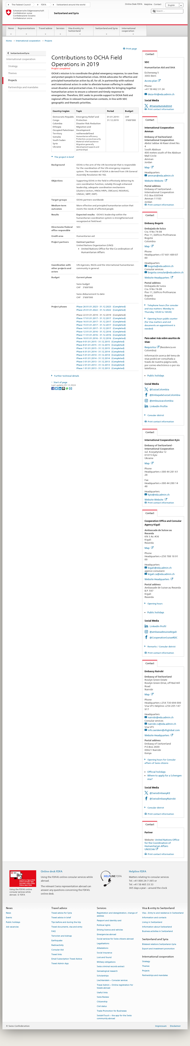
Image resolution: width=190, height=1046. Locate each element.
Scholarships (103, 976)
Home (9, 41)
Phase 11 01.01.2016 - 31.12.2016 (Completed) (101, 335)
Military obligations (106, 962)
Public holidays (155, 375)
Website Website (156, 180)
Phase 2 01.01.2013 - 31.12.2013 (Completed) (100, 365)
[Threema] (63, 388)
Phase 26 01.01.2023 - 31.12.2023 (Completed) (101, 306)
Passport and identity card (109, 921)
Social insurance (104, 953)
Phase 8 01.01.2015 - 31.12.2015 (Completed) (100, 345)
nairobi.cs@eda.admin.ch (162, 723)
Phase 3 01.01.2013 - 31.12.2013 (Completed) (100, 361)
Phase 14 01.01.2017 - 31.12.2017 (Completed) (101, 328)
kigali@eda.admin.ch (160, 567)
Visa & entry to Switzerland (80, 31)
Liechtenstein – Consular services (112, 980)
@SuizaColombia (159, 389)
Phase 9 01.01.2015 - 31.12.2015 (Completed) (100, 341)
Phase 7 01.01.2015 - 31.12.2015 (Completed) (100, 348)
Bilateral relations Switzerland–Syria (159, 944)
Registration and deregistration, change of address (117, 914)
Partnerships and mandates (155, 975)
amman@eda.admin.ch (161, 175)
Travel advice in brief (61, 917)
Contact (148, 54)
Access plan (152, 80)
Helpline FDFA (137, 871)
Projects (145, 971)
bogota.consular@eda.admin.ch (166, 272)
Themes (145, 966)
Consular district (155, 415)
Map (149, 167)
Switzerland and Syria (106, 31)
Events (9, 917)
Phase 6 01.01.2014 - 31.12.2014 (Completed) (100, 351)
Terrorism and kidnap (61, 936)
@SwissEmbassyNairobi (163, 798)
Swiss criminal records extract (110, 966)
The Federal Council (21, 5)
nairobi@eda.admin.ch (160, 717)
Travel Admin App (60, 963)
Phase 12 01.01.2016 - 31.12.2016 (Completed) (101, 331)
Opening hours (155, 603)
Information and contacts (154, 917)
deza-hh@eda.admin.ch (161, 94)
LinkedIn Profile (159, 406)
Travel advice (45, 31)
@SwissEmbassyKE (160, 793)
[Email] (70, 388)
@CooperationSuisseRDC (163, 637)
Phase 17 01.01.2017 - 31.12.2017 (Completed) (101, 318)
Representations (26, 31)
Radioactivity (57, 945)
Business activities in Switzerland (157, 931)
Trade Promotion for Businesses (112, 1011)
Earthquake (56, 940)
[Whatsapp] (67, 388)
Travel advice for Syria (61, 913)
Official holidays (156, 771)
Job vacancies (12, 927)
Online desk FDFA (51, 871)
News (11, 31)
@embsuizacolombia (161, 400)
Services (60, 31)
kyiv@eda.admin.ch (159, 494)
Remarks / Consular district (161, 646)
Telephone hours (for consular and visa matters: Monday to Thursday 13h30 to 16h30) (161, 308)
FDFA (43, 5)
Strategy (146, 961)
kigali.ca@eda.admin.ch (161, 574)
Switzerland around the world (71, 5)
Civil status (102, 1006)
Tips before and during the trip (66, 922)
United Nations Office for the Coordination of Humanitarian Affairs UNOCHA (162, 844)
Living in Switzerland (152, 922)
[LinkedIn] (60, 388)
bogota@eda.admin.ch (160, 266)
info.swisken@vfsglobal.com (164, 730)
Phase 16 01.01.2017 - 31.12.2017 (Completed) (101, 321)
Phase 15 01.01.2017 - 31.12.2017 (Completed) (101, 325)
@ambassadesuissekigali (163, 631)
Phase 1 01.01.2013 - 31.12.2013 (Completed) (100, 368)
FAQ (53, 931)
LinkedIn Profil (158, 626)
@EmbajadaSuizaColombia (165, 394)
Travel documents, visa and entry (66, 927)
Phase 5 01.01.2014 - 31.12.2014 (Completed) (100, 355)
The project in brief (64, 157)
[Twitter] (56, 388)
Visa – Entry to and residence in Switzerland (163, 913)
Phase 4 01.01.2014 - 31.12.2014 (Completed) (100, 358)
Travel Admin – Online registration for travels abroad (115, 986)
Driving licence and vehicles (110, 930)
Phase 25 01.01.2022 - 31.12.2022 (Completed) (101, 310)
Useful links (102, 992)
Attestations (102, 948)
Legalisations (103, 943)
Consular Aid (57, 950)
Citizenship (102, 1002)
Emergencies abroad (106, 934)
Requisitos (152, 347)
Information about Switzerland (157, 927)
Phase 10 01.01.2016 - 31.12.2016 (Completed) (101, 338)
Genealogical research (107, 971)
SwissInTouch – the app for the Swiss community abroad (114, 1017)
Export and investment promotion (158, 949)
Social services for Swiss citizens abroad (115, 939)
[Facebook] (53, 388)
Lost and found (104, 957)
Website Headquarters (159, 277)
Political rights (103, 925)
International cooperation (133, 31)
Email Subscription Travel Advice (66, 959)
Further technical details (66, 375)
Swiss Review (103, 997)
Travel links (56, 954)
